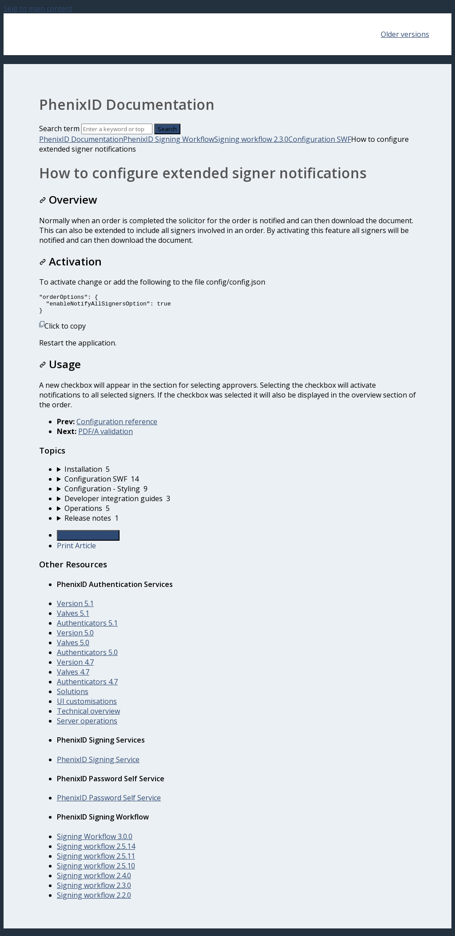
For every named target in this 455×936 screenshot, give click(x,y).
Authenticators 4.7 (87, 686)
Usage (60, 368)
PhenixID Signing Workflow (168, 139)
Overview (68, 199)
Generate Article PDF (88, 539)
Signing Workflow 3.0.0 (94, 840)
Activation (70, 261)
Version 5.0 (75, 637)
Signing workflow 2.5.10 (96, 870)
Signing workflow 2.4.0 (94, 879)
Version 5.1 (75, 607)
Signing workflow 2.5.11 (96, 860)
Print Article (76, 549)
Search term (59, 128)
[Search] (116, 129)
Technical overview (88, 715)
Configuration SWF (319, 139)
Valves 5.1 (73, 617)
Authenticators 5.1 (87, 627)
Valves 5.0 (73, 646)
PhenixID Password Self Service (109, 802)
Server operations (87, 725)
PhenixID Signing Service (98, 763)
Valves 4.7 (73, 676)
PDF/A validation (105, 435)
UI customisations (87, 705)
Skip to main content (38, 8)
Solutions (72, 695)
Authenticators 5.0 (87, 656)
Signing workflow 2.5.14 (96, 850)
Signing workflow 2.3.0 (251, 139)
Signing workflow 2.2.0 (94, 899)
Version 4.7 (75, 666)
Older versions (405, 34)
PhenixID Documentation (81, 139)
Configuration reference (116, 425)
